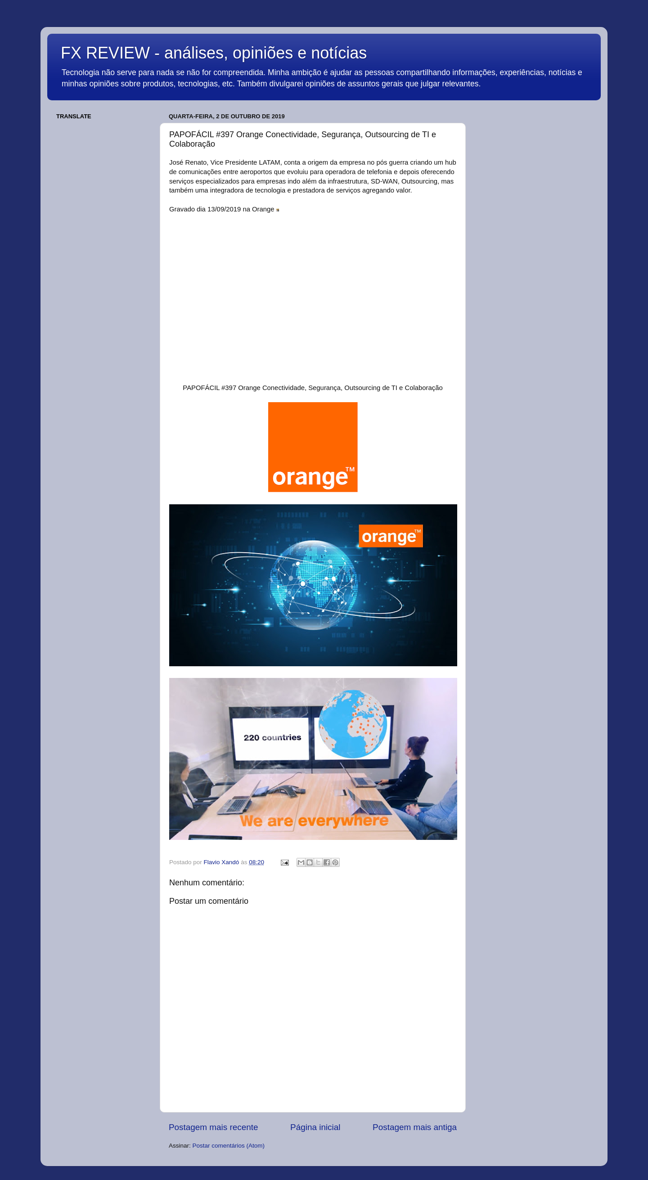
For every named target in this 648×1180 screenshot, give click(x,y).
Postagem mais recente (213, 1127)
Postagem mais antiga (415, 1127)
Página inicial (315, 1127)
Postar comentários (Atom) (229, 1145)
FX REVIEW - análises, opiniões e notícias (214, 53)
